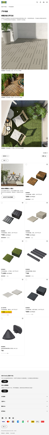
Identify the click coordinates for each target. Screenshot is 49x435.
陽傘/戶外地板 (4, 6)
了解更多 (4, 381)
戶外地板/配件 (11, 6)
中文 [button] (3, 426)
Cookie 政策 (12, 433)
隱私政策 (3, 433)
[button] (5, 156)
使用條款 (7, 433)
